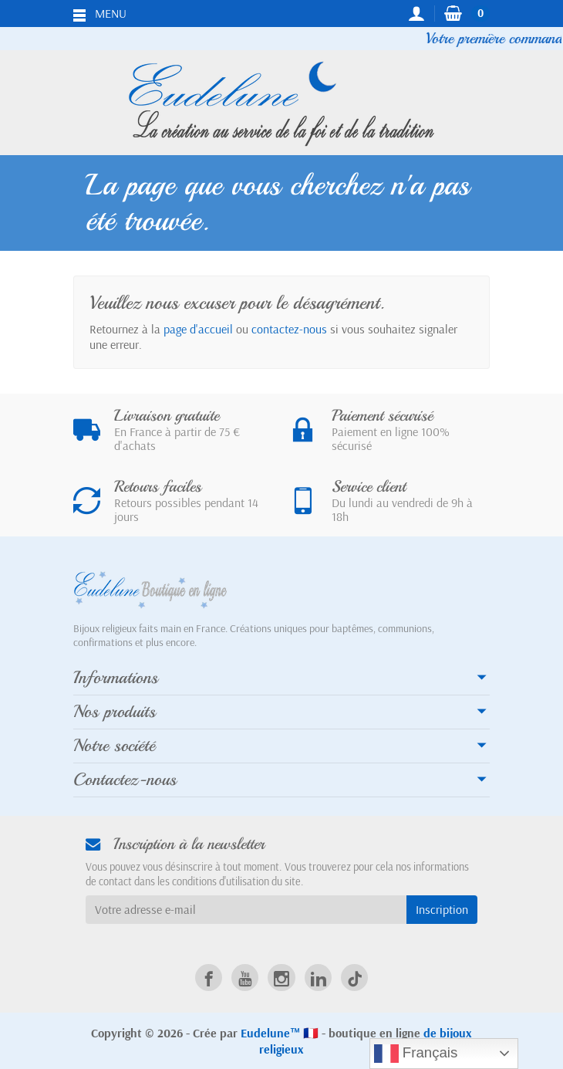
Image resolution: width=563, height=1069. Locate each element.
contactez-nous (289, 329)
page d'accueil (198, 329)
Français (416, 1053)
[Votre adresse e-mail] (246, 909)
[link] (208, 977)
